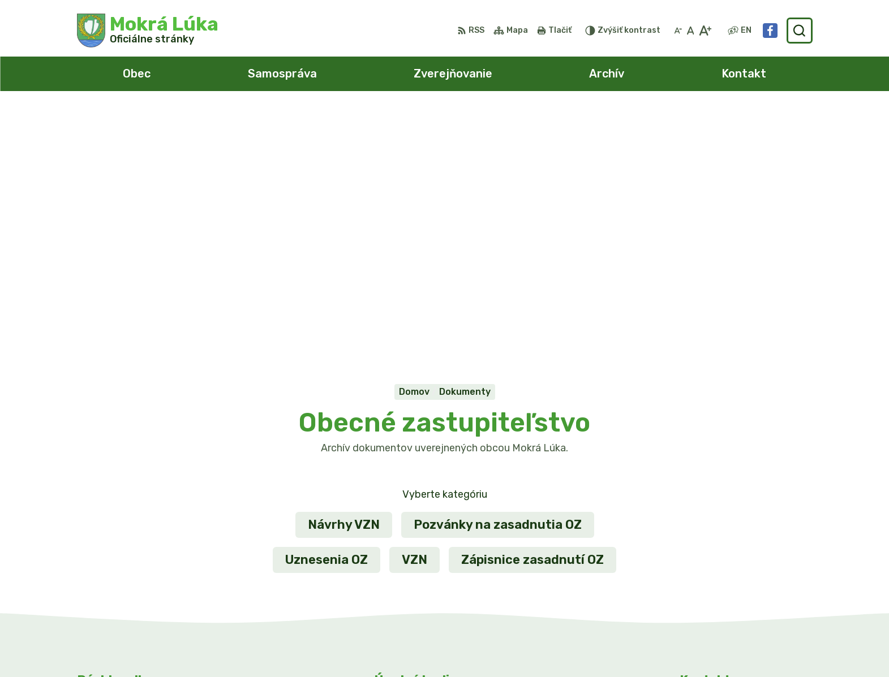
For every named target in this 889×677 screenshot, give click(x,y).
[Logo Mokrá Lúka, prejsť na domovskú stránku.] (148, 31)
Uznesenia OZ (326, 310)
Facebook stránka (721, 584)
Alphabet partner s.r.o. (445, 646)
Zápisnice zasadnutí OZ (532, 310)
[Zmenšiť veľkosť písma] (678, 30)
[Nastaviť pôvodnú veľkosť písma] (691, 30)
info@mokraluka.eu (724, 572)
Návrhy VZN (344, 275)
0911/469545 (711, 559)
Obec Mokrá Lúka (617, 646)
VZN (414, 310)
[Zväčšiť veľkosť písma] (705, 30)
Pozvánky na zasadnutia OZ (498, 275)
